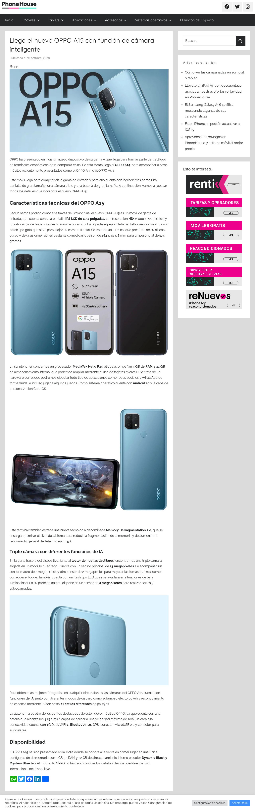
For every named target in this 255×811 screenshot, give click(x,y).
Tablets (56, 20)
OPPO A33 (83, 170)
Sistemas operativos (153, 20)
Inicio (9, 20)
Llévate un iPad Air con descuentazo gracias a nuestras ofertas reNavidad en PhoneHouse (213, 91)
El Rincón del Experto (197, 20)
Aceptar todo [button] (240, 802)
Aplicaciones (84, 20)
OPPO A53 (106, 170)
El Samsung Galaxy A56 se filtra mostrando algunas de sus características (209, 110)
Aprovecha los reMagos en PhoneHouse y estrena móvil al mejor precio (214, 143)
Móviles (32, 20)
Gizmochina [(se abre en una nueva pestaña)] (81, 213)
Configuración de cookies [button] (209, 802)
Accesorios (116, 20)
